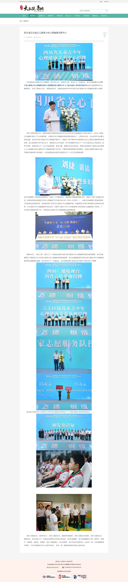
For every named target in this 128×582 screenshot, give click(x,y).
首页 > (21, 21)
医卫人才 (68, 15)
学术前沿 (77, 15)
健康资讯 (33, 15)
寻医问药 (59, 15)
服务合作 (64, 561)
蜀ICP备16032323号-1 (53, 567)
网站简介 (58, 561)
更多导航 (104, 15)
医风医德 (86, 15)
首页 (24, 15)
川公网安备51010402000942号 (71, 567)
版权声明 (69, 561)
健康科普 (51, 15)
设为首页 (106, 1)
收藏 (101, 1)
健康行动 (42, 15)
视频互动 (95, 15)
